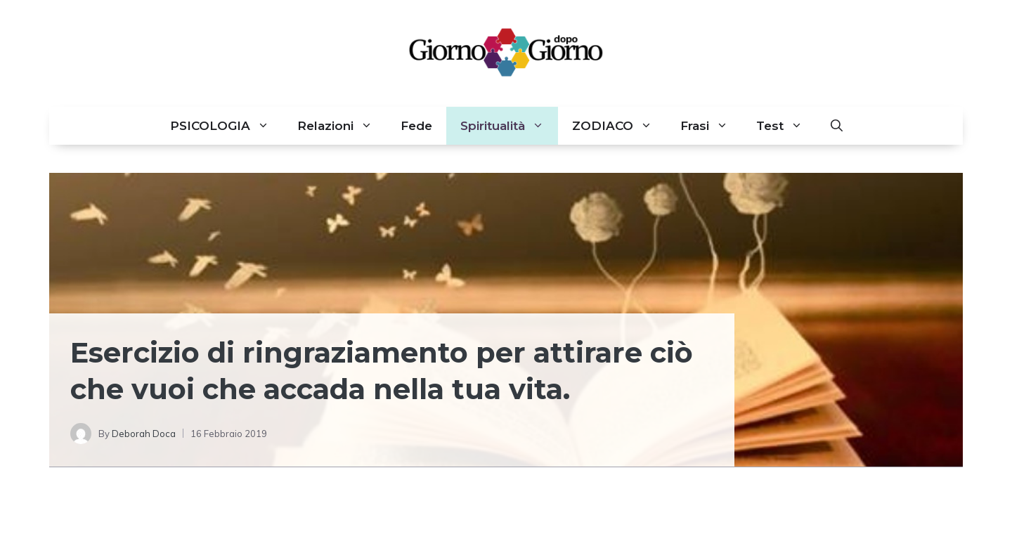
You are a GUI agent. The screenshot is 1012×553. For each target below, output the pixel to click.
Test (786, 126)
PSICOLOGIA (226, 126)
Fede (416, 126)
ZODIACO (619, 126)
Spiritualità (509, 126)
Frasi (711, 126)
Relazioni (342, 126)
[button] (837, 126)
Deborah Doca (144, 433)
